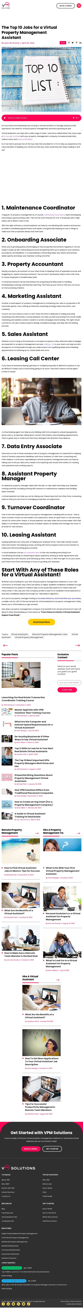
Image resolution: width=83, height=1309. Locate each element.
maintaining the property (54, 215)
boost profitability (24, 139)
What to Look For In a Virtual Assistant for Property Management (61, 963)
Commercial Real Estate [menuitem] (11, 1250)
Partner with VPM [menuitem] (8, 1188)
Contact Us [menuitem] (6, 1196)
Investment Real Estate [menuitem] (10, 1254)
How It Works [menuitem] (47, 1188)
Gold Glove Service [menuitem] (50, 1221)
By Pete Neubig (20, 731)
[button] (5, 118)
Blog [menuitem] (3, 1209)
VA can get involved (11, 136)
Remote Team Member (12, 1268)
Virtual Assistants (19, 634)
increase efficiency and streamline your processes (59, 598)
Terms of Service (76, 1301)
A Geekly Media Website (73, 1304)
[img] (73, 118)
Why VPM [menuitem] (46, 1180)
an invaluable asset (31, 552)
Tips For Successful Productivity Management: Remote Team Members (40, 1107)
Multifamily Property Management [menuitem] (15, 1242)
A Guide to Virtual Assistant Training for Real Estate (30, 815)
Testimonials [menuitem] (47, 1196)
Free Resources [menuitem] (7, 1213)
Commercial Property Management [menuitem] (15, 1238)
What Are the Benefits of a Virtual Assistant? (18, 912)
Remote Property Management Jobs (49, 634)
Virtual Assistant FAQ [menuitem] (9, 1217)
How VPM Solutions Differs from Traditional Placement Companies (34, 791)
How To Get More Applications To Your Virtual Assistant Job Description (41, 1061)
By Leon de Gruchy (10, 43)
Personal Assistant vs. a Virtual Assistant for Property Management (63, 916)
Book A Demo (64, 6)
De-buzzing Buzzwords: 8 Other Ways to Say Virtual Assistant (32, 738)
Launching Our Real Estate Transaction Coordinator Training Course (23, 699)
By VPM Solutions (8, 705)
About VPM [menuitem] (6, 1180)
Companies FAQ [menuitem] (8, 1221)
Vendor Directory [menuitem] (8, 1192)
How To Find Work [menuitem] (49, 1213)
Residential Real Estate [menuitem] (10, 1246)
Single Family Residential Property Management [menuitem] (20, 1233)
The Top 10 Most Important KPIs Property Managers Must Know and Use (34, 763)
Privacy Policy (65, 1301)
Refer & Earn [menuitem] (47, 1184)
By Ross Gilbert (20, 742)
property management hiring (14, 1281)
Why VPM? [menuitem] (5, 1184)
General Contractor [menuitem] (9, 1258)
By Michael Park (20, 784)
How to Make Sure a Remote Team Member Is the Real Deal (21, 955)
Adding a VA (49, 344)
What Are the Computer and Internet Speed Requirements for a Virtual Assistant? (34, 724)
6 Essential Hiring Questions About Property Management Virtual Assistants (34, 778)
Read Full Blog (7, 1276)
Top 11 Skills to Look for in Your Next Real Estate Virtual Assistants (34, 750)
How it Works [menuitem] (47, 1209)
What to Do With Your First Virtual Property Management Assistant (62, 870)
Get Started (52, 1149)
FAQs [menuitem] (44, 1192)
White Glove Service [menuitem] (50, 1217)
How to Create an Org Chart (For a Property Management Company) (34, 803)
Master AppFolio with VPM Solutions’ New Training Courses (32, 711)
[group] (41, 118)
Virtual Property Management (29, 637)
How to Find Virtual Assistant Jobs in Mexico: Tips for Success (22, 869)
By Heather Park (20, 754)
